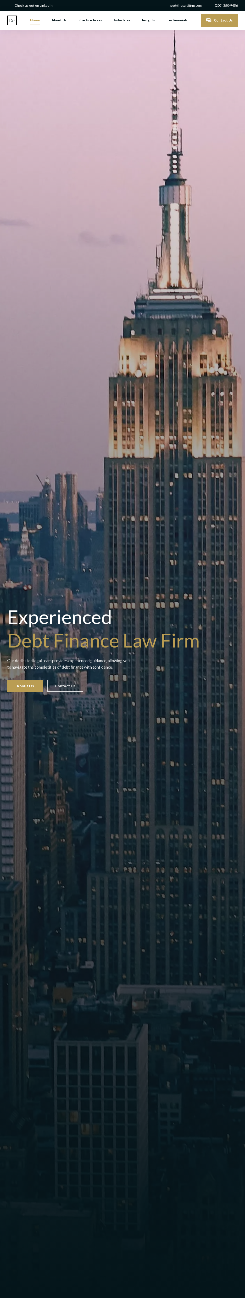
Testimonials (177, 20)
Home (35, 20)
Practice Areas (90, 20)
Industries (122, 20)
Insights (148, 20)
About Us (59, 20)
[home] (12, 20)
